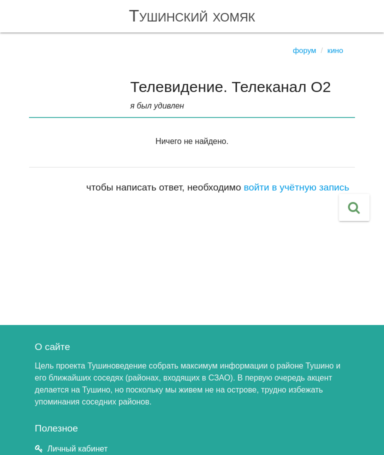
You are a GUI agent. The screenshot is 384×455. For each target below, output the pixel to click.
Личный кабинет (78, 448)
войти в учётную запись (297, 187)
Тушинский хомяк (192, 15)
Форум (304, 50)
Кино (336, 50)
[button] (354, 207)
